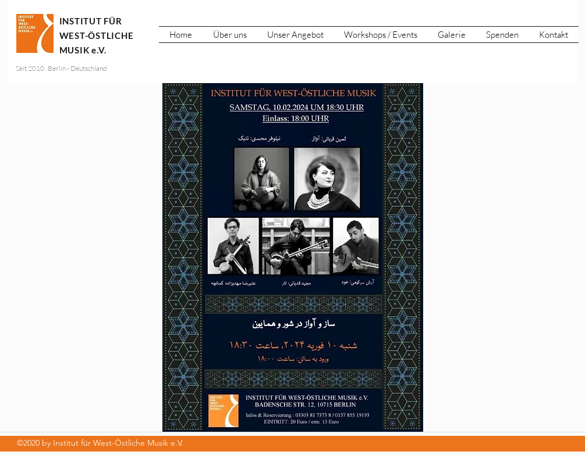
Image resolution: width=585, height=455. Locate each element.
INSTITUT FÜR (90, 21)
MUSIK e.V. (83, 50)
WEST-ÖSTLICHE (97, 35)
